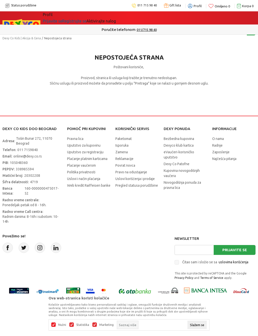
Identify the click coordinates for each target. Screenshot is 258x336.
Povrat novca (125, 165)
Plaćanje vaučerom (81, 165)
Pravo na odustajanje (131, 172)
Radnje (217, 145)
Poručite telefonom (118, 29)
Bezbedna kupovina (179, 139)
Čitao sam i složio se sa (215, 262)
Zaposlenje (221, 152)
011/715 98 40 (147, 29)
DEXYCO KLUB (111, 18)
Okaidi (140, 18)
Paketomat (123, 139)
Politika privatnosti (81, 172)
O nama (218, 139)
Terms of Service (211, 277)
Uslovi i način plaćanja (83, 179)
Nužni (62, 324)
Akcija (85, 18)
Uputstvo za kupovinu (84, 145)
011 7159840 (27, 150)
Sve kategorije (60, 18)
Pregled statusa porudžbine (136, 185)
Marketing (106, 324)
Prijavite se (234, 250)
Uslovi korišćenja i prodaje (135, 179)
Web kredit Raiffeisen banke (88, 185)
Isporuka (122, 145)
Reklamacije (124, 159)
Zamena (121, 152)
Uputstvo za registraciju (85, 152)
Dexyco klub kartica (179, 145)
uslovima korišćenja (233, 262)
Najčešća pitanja (224, 159)
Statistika (82, 324)
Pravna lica (75, 139)
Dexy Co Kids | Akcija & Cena (21, 38)
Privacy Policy (184, 277)
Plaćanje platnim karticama (87, 159)
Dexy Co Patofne (176, 164)
